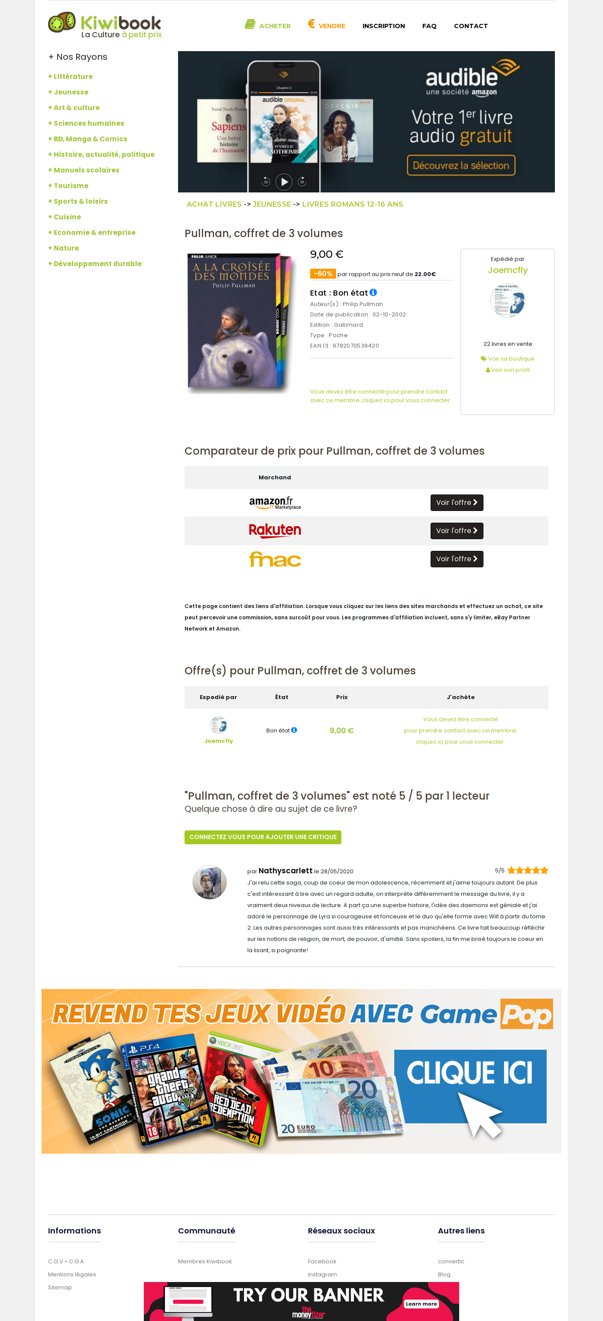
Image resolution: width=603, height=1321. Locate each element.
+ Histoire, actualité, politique (101, 154)
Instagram (322, 1273)
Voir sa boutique (508, 359)
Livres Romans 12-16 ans (352, 204)
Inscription (384, 26)
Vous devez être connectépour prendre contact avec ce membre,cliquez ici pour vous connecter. (460, 730)
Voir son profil (508, 370)
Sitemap (60, 1286)
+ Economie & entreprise (92, 232)
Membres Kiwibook (205, 1260)
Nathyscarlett (286, 870)
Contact (471, 26)
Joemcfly (508, 270)
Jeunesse (272, 204)
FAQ (429, 26)
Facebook (322, 1260)
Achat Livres (214, 204)
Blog (444, 1273)
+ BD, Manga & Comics (87, 138)
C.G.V (55, 1260)
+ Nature (63, 248)
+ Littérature (70, 76)
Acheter (275, 26)
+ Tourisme (68, 185)
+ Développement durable (95, 263)
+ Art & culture (74, 107)
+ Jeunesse (68, 92)
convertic (451, 1260)
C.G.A (76, 1260)
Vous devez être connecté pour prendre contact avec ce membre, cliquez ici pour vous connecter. (380, 395)
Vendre (332, 26)
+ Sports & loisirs (78, 201)
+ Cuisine (64, 216)
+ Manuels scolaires (84, 170)
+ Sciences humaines (86, 123)
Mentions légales (72, 1273)
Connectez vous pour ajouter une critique (263, 837)
